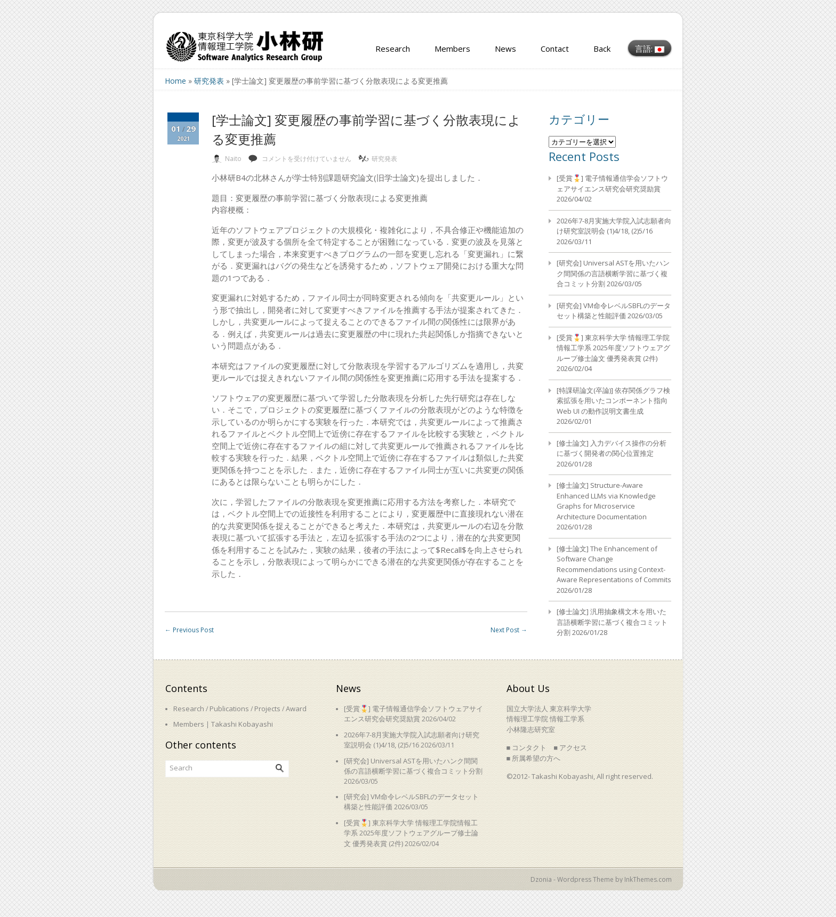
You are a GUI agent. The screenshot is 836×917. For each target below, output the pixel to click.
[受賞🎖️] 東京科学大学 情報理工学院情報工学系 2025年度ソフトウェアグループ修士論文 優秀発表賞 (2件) (613, 348)
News (505, 48)
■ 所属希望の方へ (534, 758)
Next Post (509, 629)
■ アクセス (570, 747)
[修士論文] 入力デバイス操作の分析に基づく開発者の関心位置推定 (611, 448)
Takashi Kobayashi (242, 724)
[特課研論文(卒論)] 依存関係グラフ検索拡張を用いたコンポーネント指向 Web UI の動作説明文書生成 (613, 400)
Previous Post (189, 629)
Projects (267, 708)
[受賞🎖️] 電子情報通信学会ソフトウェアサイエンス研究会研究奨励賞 (612, 183)
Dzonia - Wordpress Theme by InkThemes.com (601, 879)
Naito (233, 158)
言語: (649, 48)
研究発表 (209, 81)
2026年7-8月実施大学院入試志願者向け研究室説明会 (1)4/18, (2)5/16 (614, 226)
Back (601, 48)
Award (296, 708)
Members (452, 48)
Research (392, 48)
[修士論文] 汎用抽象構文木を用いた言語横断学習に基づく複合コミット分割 (612, 622)
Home (175, 81)
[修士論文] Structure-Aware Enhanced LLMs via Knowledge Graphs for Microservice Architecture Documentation (606, 500)
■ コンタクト (527, 747)
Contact (555, 48)
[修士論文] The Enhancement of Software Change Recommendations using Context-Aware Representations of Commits (614, 564)
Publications (229, 708)
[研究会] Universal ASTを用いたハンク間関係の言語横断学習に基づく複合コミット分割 (613, 273)
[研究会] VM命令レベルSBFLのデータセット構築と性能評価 (614, 311)
